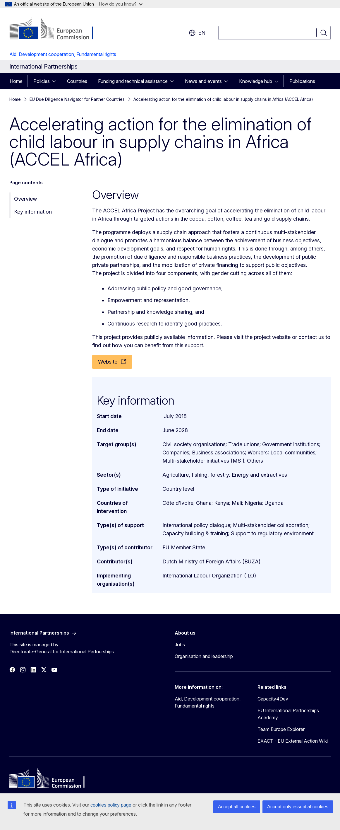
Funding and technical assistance (133, 81)
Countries (77, 81)
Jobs (180, 644)
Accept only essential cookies (297, 806)
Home (16, 81)
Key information (33, 212)
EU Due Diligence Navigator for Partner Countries (77, 99)
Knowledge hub (255, 81)
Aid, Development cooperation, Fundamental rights (62, 54)
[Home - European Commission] (56, 29)
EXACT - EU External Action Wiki (292, 741)
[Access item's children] (56, 81)
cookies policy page (110, 804)
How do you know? (120, 3)
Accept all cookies (236, 806)
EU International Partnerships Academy (288, 714)
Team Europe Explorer (281, 729)
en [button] (197, 32)
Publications (302, 81)
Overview (25, 199)
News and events (203, 81)
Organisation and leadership (204, 656)
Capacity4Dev (272, 699)
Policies (41, 81)
